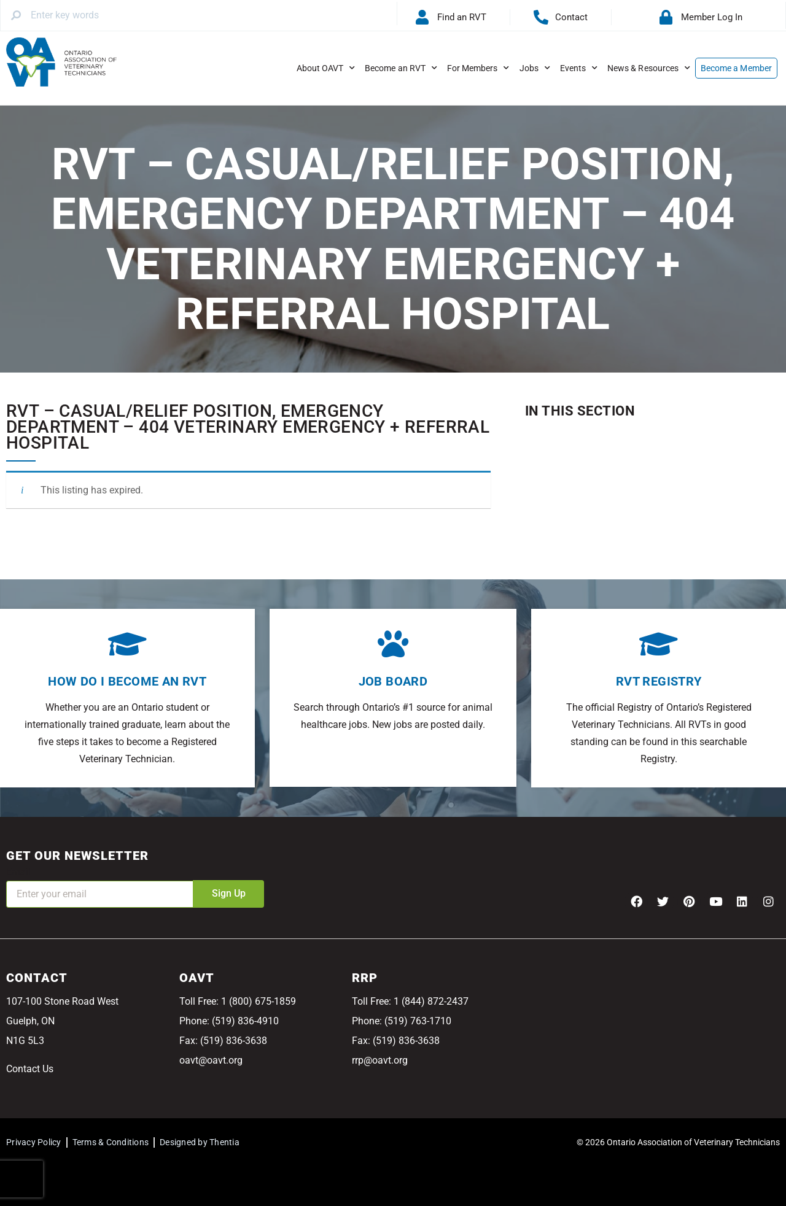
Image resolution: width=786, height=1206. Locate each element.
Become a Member (736, 68)
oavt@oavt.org (211, 1060)
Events (578, 68)
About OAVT (326, 68)
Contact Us (29, 1069)
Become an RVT (401, 68)
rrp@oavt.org (380, 1060)
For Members (478, 68)
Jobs (534, 68)
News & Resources (648, 68)
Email (18, 872)
